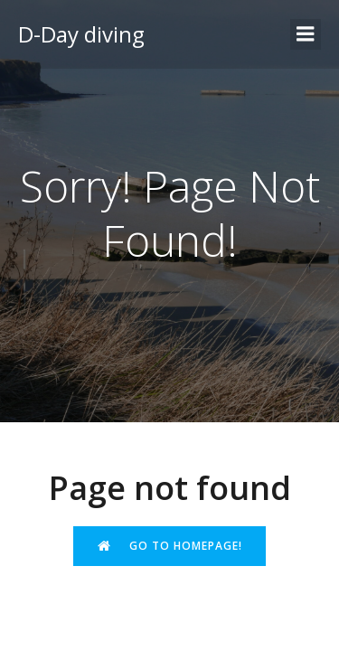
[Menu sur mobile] (305, 34)
